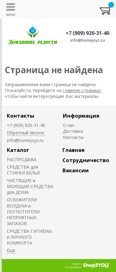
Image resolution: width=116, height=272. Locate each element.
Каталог (18, 149)
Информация (81, 115)
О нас (69, 125)
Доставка (73, 131)
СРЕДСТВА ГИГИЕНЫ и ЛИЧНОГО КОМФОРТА (29, 237)
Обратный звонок (26, 133)
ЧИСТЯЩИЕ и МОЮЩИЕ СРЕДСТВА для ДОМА (30, 186)
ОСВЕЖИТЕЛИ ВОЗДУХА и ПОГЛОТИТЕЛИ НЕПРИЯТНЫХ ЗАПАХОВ (23, 211)
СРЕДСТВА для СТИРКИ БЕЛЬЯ (23, 170)
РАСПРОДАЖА (22, 159)
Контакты (20, 115)
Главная (73, 149)
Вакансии (75, 170)
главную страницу (82, 90)
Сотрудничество (85, 160)
